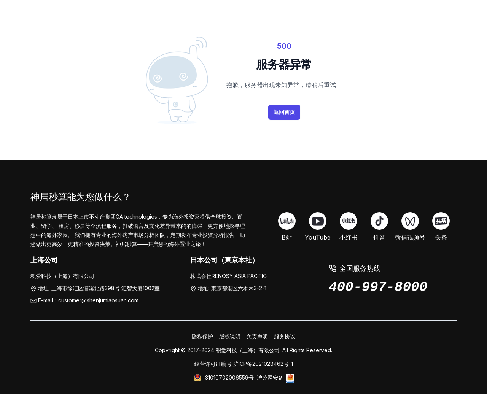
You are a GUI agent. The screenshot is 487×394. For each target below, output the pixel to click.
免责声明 (257, 336)
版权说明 (229, 336)
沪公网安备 (270, 377)
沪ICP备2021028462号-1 (263, 364)
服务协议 (284, 336)
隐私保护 (202, 336)
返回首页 (284, 112)
